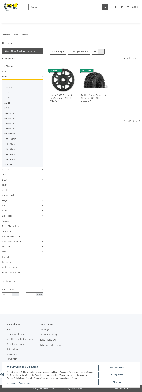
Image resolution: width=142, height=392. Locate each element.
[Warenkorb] (132, 7)
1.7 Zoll (7, 92)
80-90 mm (9, 128)
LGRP (4, 185)
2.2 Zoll (7, 102)
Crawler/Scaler (9, 195)
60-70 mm (9, 118)
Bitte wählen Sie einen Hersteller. (20, 51)
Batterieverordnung (16, 344)
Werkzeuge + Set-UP (11, 272)
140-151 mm (10, 159)
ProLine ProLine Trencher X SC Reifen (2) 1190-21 (93, 96)
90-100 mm (9, 133)
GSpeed (5, 169)
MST (4, 205)
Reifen (5, 76)
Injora (5, 71)
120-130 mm (10, 149)
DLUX (4, 180)
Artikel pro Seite (78, 51)
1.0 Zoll (7, 82)
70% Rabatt (7, 231)
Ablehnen (117, 382)
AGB (9, 329)
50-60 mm (9, 113)
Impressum (12, 354)
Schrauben (7, 215)
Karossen (6, 262)
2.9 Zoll (7, 108)
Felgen (5, 200)
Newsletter (12, 358)
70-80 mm (9, 123)
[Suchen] (65, 7)
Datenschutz (12, 349)
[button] (115, 7)
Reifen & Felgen (9, 267)
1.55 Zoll (8, 87)
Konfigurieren (117, 375)
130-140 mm (10, 154)
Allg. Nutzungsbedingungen (20, 339)
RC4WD (5, 210)
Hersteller (6, 257)
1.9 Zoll (7, 97)
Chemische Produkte (11, 241)
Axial (4, 190)
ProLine (8, 164)
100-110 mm (10, 138)
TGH (4, 174)
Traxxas (5, 221)
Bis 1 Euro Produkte (11, 236)
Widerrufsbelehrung (16, 334)
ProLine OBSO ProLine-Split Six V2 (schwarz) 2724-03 (62, 96)
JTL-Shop (127, 388)
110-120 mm (10, 144)
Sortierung (57, 51)
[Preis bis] (31, 294)
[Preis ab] (7, 294)
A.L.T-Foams (7, 66)
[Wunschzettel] (121, 7)
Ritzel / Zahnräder (10, 226)
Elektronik (6, 246)
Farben (5, 251)
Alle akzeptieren (117, 368)
